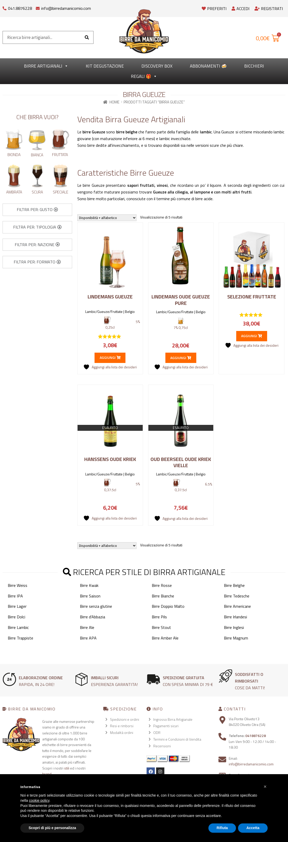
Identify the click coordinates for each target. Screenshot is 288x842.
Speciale (60, 192)
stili (66, 768)
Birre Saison (90, 596)
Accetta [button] (252, 828)
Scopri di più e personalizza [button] (52, 828)
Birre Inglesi (234, 627)
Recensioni (162, 746)
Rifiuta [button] (222, 828)
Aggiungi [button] (110, 357)
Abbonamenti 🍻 (208, 66)
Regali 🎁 (144, 76)
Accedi (240, 8)
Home (114, 102)
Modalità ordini (121, 732)
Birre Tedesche (236, 596)
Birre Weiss (17, 585)
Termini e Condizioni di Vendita (177, 739)
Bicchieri (254, 66)
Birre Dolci (16, 617)
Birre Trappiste (20, 638)
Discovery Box (156, 66)
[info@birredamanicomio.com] (38, 7)
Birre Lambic (18, 627)
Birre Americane (237, 606)
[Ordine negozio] (107, 217)
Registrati (269, 8)
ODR (156, 732)
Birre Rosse (162, 585)
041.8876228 (20, 8)
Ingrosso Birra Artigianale (172, 719)
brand (47, 773)
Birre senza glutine (96, 606)
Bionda (14, 155)
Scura (37, 192)
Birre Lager (17, 606)
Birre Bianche (163, 596)
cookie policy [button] (39, 800)
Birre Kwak (89, 585)
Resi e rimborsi (121, 725)
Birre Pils (159, 617)
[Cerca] (86, 37)
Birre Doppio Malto (168, 606)
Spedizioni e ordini (124, 719)
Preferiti (214, 8)
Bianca (37, 155)
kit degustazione (105, 66)
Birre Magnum (236, 638)
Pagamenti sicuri (166, 725)
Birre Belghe (234, 585)
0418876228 (255, 735)
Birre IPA (15, 596)
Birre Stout (161, 627)
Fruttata (60, 155)
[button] (37, 209)
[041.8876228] (4, 7)
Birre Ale (87, 627)
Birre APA (88, 638)
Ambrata (14, 192)
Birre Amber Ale (165, 638)
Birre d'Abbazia (92, 617)
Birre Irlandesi (235, 617)
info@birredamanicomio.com (66, 8)
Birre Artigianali (46, 66)
